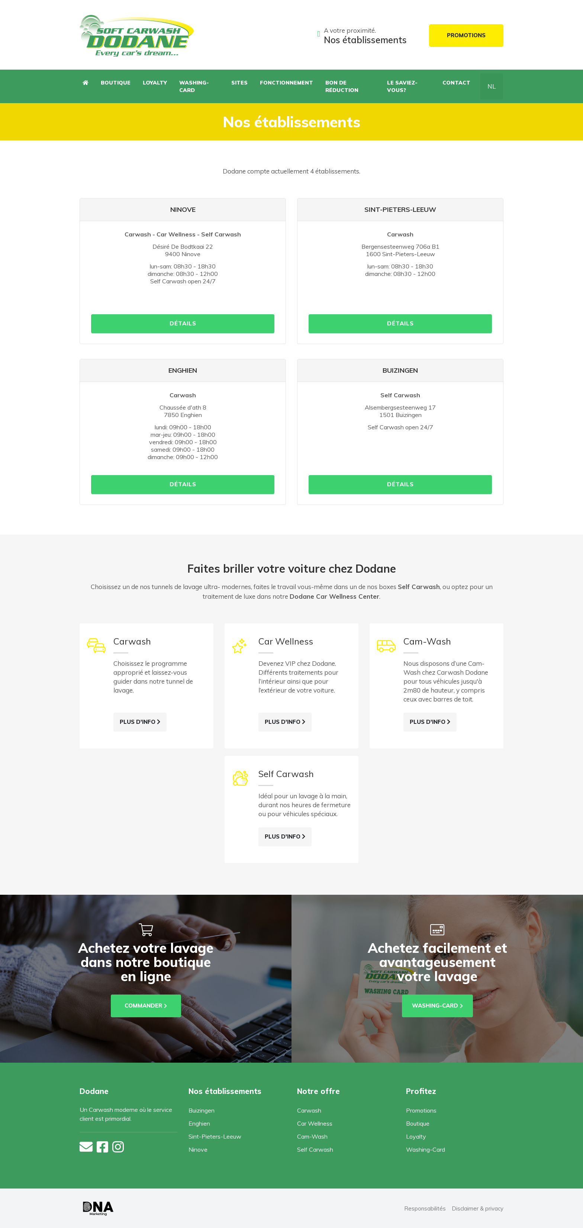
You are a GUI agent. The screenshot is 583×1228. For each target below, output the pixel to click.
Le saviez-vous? (402, 86)
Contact (456, 82)
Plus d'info (140, 721)
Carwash (309, 1110)
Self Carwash (315, 1149)
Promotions (466, 35)
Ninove (198, 1149)
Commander (146, 1005)
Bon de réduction (341, 86)
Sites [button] (239, 82)
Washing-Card (194, 86)
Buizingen (202, 1110)
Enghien (199, 1123)
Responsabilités (425, 1208)
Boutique (116, 82)
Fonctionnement (286, 82)
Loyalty (155, 82)
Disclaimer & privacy (477, 1208)
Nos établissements (365, 39)
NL (491, 86)
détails (183, 323)
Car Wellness (314, 1123)
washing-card (437, 1005)
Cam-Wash (312, 1136)
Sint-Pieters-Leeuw (215, 1136)
